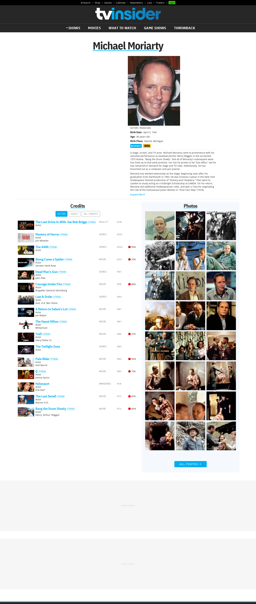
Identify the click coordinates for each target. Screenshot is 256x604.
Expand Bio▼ (137, 125)
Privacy (135, 552)
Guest (74, 145)
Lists (149, 2)
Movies (94, 27)
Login (172, 2)
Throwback (184, 27)
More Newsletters (33, 572)
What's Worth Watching (55, 562)
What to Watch (122, 27)
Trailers (160, 2)
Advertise (146, 548)
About (134, 548)
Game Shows (155, 27)
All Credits (91, 145)
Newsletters (136, 2)
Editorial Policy (163, 548)
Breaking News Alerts (86, 562)
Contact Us (182, 548)
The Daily (30, 562)
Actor (61, 145)
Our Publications (147, 565)
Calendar (121, 2)
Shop (97, 2)
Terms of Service (151, 552)
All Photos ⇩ (190, 395)
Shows (74, 27)
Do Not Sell (170, 552)
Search (87, 2)
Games (108, 2)
